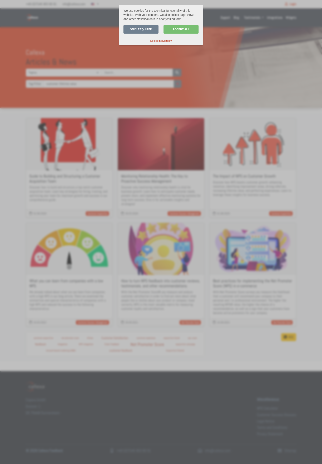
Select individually (161, 40)
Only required (141, 29)
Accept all (181, 29)
